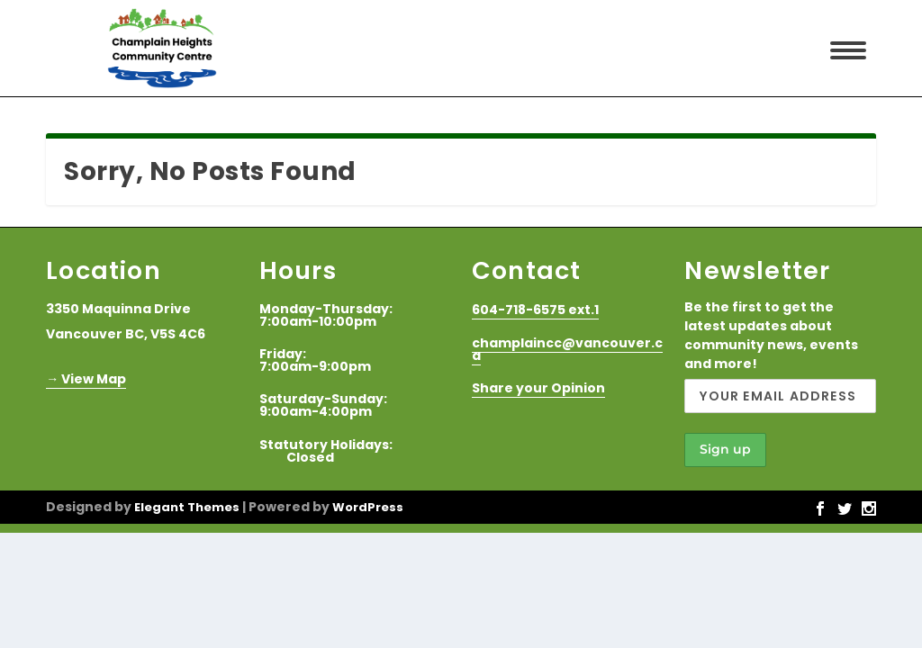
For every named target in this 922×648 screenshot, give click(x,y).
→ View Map (86, 379)
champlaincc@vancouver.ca (567, 349)
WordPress (367, 507)
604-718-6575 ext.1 (535, 310)
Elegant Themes (187, 507)
